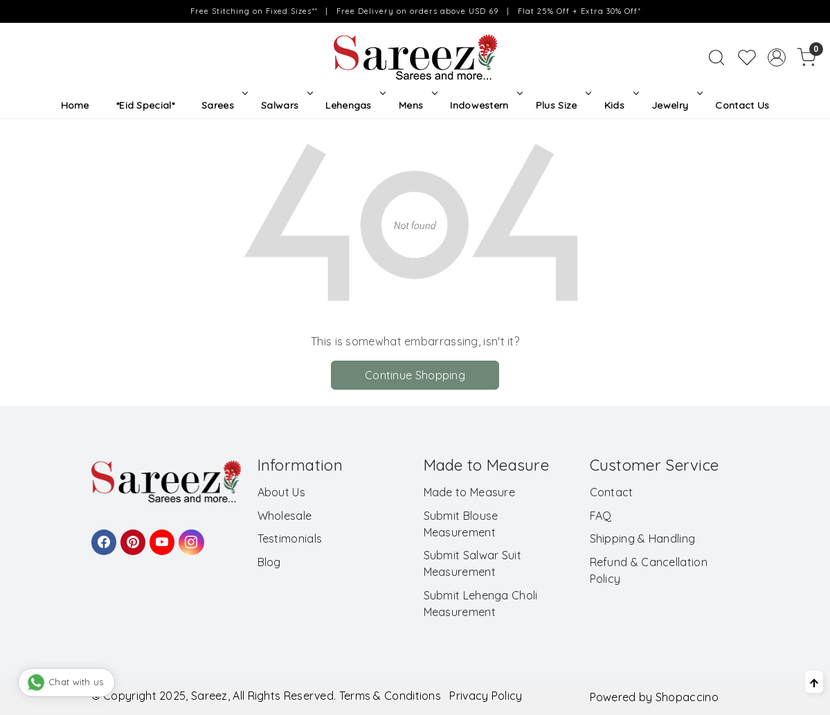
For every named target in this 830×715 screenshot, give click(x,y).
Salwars (285, 105)
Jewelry (675, 105)
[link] (716, 57)
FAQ (601, 516)
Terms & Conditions (390, 696)
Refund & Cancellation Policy (648, 570)
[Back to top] (814, 682)
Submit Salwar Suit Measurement (472, 563)
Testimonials (290, 538)
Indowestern (485, 105)
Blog (269, 562)
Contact (611, 492)
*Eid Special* (145, 105)
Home (75, 105)
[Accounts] (776, 57)
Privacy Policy (485, 696)
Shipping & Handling (643, 538)
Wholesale (285, 516)
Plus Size (562, 105)
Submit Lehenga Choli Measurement (481, 603)
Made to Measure (470, 492)
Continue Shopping (415, 375)
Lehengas (354, 105)
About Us (281, 492)
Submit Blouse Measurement (461, 524)
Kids (620, 105)
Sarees (223, 105)
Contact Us (742, 105)
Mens (417, 105)
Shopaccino (687, 697)
